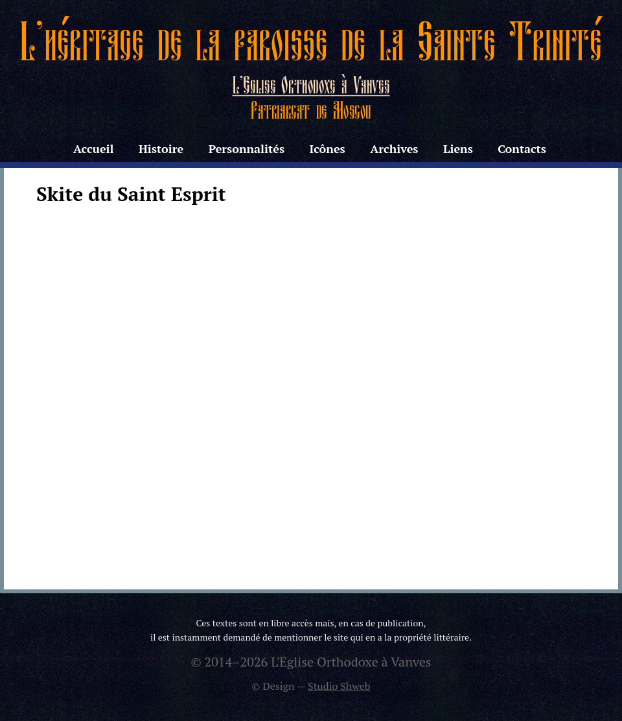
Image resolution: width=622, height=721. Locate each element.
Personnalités (246, 148)
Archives (394, 148)
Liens (458, 148)
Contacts (522, 148)
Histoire (161, 148)
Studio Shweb (339, 686)
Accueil (93, 148)
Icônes (327, 148)
